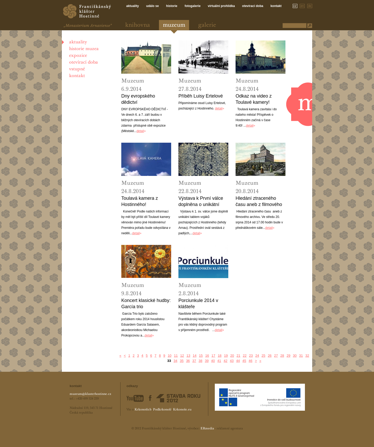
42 (225, 361)
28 (282, 355)
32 (307, 355)
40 (213, 361)
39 (207, 361)
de (309, 6)
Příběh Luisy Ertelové (200, 96)
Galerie (207, 25)
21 (238, 355)
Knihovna (137, 25)
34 (175, 361)
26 (269, 355)
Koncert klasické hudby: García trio (146, 303)
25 (263, 355)
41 (219, 361)
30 (295, 355)
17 (213, 355)
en (302, 6)
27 (276, 355)
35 (181, 361)
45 (244, 361)
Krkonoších (143, 409)
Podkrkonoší (162, 409)
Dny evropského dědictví (138, 99)
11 (176, 355)
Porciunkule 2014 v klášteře (198, 303)
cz (295, 6)
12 (182, 355)
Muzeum (174, 25)
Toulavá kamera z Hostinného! (139, 201)
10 (169, 355)
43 (231, 361)
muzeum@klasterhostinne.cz (90, 394)
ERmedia (207, 428)
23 (251, 355)
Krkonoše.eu (182, 409)
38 (200, 361)
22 (244, 355)
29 (288, 355)
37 (194, 361)
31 (301, 355)
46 (250, 361)
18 (219, 355)
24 (257, 355)
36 (188, 361)
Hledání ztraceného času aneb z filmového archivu (259, 202)
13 (188, 355)
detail (140, 131)
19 (226, 355)
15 (201, 355)
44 (238, 361)
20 (232, 355)
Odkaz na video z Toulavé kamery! (254, 99)
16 (207, 355)
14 (194, 355)
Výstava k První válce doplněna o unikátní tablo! (200, 202)
